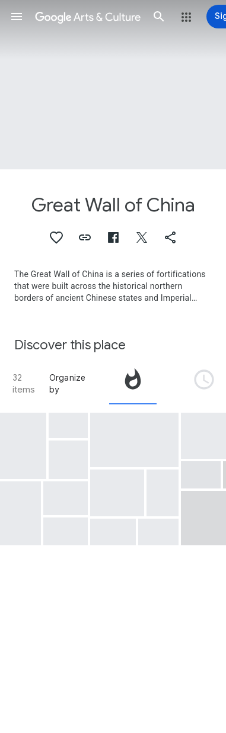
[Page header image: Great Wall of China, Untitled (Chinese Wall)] (113, 84)
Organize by (67, 383)
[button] (16, 16)
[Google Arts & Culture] (87, 16)
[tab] (133, 383)
